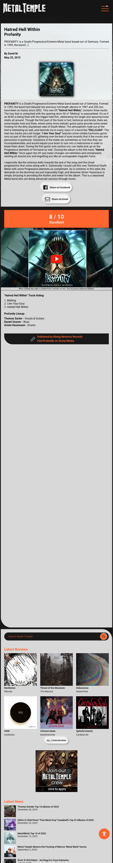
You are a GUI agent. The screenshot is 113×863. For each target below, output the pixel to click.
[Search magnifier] (103, 636)
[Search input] (53, 636)
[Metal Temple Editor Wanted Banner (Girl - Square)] (56, 791)
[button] (56, 259)
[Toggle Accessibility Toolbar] (104, 834)
